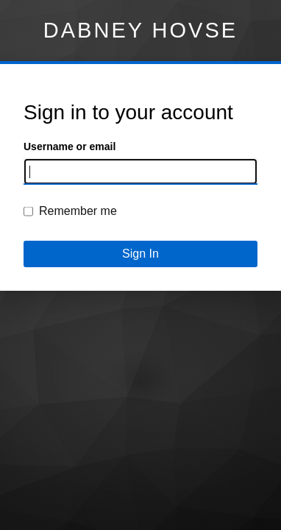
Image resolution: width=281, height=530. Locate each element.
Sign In (140, 253)
